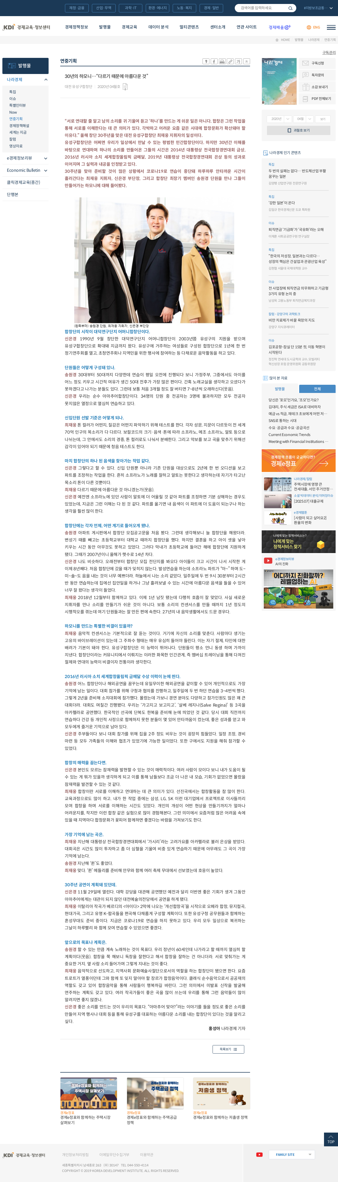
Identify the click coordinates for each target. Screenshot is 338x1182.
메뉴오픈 (45, 80)
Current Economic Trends (290, 434)
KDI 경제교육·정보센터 (26, 27)
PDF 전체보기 (321, 98)
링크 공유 (230, 61)
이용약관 (146, 1154)
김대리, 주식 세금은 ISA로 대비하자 (295, 407)
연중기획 (330, 39)
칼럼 (12, 139)
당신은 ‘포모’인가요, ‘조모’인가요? (294, 400)
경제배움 (280, 27)
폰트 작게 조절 (246, 61)
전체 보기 (317, 8)
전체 (317, 389)
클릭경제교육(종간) (23, 182)
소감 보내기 (320, 87)
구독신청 (318, 63)
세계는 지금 (17, 132)
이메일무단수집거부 (114, 1154)
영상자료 (15, 146)
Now (13, 112)
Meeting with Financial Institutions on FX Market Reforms (299, 441)
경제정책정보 (76, 27)
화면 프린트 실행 (222, 61)
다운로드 (125, 87)
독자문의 (318, 75)
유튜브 (259, 1154)
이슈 (12, 98)
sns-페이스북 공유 (214, 61)
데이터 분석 (158, 27)
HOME (285, 39)
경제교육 (129, 27)
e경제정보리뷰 (19, 158)
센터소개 (218, 27)
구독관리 (329, 52)
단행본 (12, 194)
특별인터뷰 (17, 105)
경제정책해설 (19, 125)
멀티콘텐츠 (189, 27)
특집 (12, 92)
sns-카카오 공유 (206, 61)
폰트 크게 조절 (238, 61)
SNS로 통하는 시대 (283, 420)
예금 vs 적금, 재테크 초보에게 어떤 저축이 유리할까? (299, 413)
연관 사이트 (247, 27)
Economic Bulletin (23, 170)
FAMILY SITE (285, 1155)
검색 (290, 8)
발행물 (105, 27)
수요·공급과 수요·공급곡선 (289, 427)
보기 (322, 119)
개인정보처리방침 (75, 1154)
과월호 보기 (302, 130)
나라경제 (314, 39)
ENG (316, 27)
